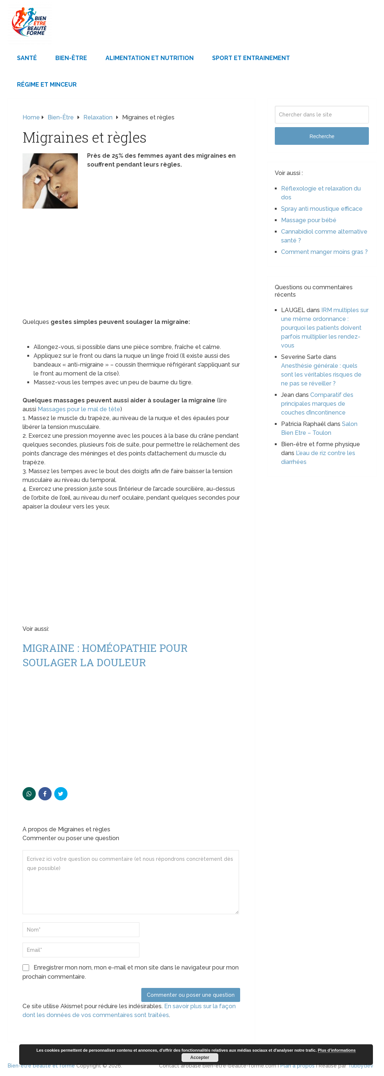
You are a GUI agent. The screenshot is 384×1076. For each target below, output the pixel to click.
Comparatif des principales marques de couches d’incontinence (317, 403)
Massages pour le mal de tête (79, 409)
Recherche (322, 136)
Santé (27, 58)
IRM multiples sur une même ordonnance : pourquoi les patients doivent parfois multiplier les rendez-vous (325, 328)
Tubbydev (360, 1066)
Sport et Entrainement (251, 58)
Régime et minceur (47, 84)
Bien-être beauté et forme (41, 1066)
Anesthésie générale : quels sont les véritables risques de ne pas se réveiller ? (321, 374)
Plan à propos (297, 1066)
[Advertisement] (131, 263)
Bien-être (71, 58)
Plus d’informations (337, 1050)
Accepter (199, 1057)
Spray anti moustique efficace (322, 208)
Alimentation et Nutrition (149, 58)
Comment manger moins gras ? (324, 251)
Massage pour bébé (308, 220)
